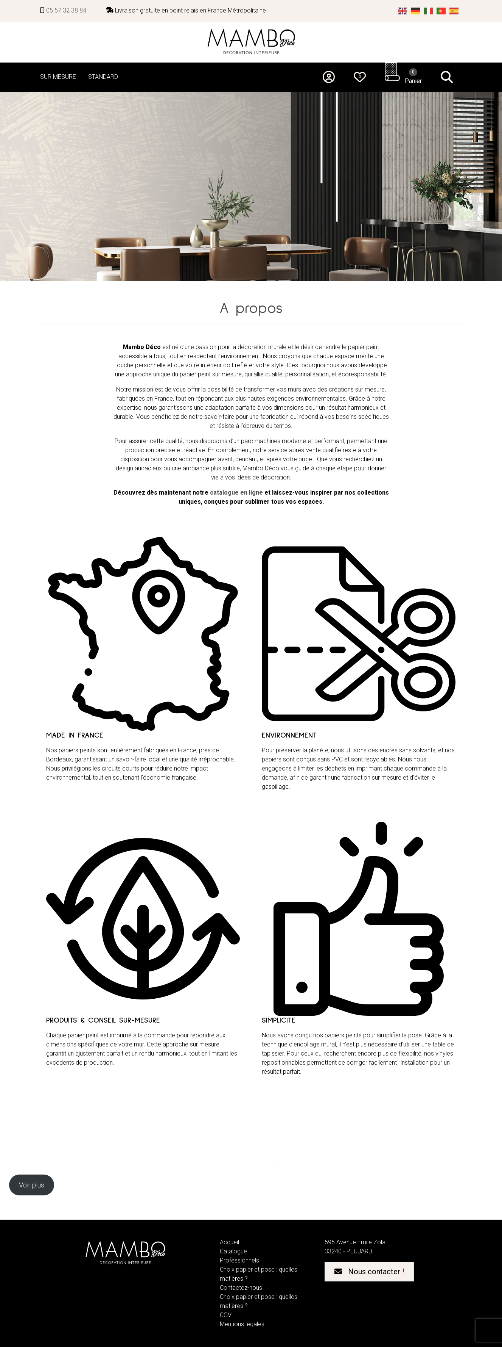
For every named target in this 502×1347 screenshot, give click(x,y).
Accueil (229, 1242)
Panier (413, 76)
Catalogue (233, 1251)
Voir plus (31, 1185)
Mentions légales (242, 1324)
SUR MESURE (58, 76)
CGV (226, 1315)
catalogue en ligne (236, 492)
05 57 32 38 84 (63, 10)
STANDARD (103, 76)
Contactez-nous (241, 1287)
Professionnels (239, 1260)
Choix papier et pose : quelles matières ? (258, 1274)
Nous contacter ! (369, 1271)
